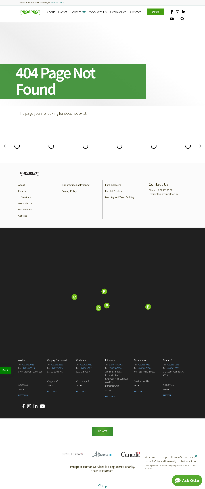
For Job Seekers (114, 191)
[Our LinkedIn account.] (183, 12)
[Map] (102, 297)
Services (75, 12)
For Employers (113, 185)
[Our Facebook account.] (172, 12)
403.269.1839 (173, 368)
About (51, 12)
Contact (135, 12)
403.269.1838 (173, 364)
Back (5, 370)
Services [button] (26, 197)
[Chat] (187, 480)
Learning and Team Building (119, 197)
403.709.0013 (87, 368)
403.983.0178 (144, 368)
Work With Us (98, 12)
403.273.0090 (58, 368)
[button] (84, 12)
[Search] (182, 19)
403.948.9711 (28, 364)
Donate (155, 11)
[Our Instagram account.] (177, 12)
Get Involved (118, 12)
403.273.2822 (57, 364)
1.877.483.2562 (116, 364)
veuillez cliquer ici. (59, 3)
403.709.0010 (86, 364)
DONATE (102, 431)
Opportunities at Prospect (76, 185)
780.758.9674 (116, 368)
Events (62, 12)
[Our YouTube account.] (172, 19)
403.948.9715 (29, 368)
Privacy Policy (69, 191)
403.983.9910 (144, 364)
